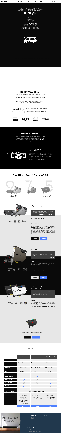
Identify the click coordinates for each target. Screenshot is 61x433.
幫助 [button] (41, 1)
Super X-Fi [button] (20, 1)
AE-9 (24, 357)
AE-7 (37, 357)
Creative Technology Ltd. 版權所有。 (27, 431)
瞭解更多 (44, 238)
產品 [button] (28, 1)
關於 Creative (33, 416)
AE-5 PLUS (50, 357)
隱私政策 (34, 431)
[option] (30, 155)
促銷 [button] (35, 1)
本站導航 (40, 431)
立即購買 (35, 238)
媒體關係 (32, 418)
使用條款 (37, 431)
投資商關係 (32, 417)
